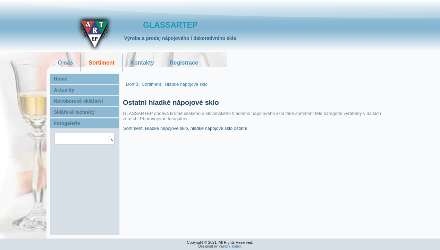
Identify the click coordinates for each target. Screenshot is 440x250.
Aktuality (64, 90)
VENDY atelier (230, 246)
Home (60, 79)
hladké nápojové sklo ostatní (219, 128)
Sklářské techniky (74, 112)
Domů (132, 84)
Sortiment (101, 63)
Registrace (184, 63)
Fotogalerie (67, 123)
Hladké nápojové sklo (186, 84)
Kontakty (142, 63)
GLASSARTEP (170, 25)
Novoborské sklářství (78, 101)
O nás (65, 63)
